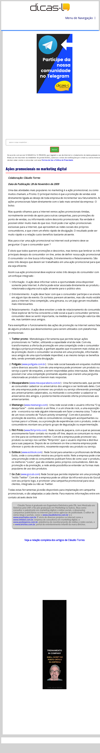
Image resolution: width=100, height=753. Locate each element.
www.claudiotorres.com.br (55, 514)
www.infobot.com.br (23, 519)
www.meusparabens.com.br (45, 383)
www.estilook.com (32, 452)
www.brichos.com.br (25, 524)
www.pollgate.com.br (33, 364)
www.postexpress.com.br (25, 522)
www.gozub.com (30, 474)
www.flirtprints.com (35, 430)
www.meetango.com (36, 405)
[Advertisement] (52, 572)
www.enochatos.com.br (24, 517)
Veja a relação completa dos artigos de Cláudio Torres (54, 540)
